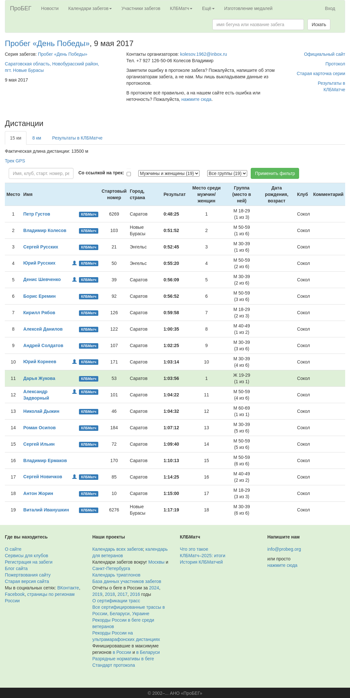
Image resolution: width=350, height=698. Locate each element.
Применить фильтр (275, 173)
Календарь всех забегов (117, 549)
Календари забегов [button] (90, 8)
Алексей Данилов (43, 329)
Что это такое (194, 549)
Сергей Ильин (38, 444)
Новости (50, 8)
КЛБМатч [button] (181, 8)
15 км (15, 138)
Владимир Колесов (44, 230)
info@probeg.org (284, 549)
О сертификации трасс (116, 600)
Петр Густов (36, 214)
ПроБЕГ (21, 8)
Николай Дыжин (41, 411)
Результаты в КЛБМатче (77, 138)
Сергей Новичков (42, 476)
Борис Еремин (39, 296)
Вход (330, 8)
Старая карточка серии (321, 73)
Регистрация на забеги (29, 562)
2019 (97, 594)
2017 (122, 594)
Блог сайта (16, 568)
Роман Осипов (39, 427)
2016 (135, 594)
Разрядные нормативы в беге (123, 658)
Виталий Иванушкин (46, 509)
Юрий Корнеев (39, 361)
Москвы (156, 562)
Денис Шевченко (42, 279)
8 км (36, 138)
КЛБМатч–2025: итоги (202, 555)
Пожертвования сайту (28, 574)
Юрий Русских (39, 263)
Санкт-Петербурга (111, 568)
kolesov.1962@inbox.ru (203, 54)
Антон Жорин (38, 493)
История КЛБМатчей (201, 562)
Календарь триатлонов (116, 574)
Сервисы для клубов (26, 555)
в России (122, 652)
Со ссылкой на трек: (101, 172)
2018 (110, 594)
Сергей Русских (40, 246)
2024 (154, 587)
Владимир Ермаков (45, 460)
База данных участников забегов (126, 581)
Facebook (14, 594)
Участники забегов (141, 8)
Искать (319, 24)
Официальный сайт (324, 54)
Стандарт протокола (113, 665)
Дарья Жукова (39, 378)
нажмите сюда (196, 99)
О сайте (13, 549)
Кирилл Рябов (39, 312)
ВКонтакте (68, 587)
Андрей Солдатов (43, 345)
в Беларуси (148, 652)
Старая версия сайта (27, 581)
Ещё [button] (208, 8)
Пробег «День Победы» (47, 43)
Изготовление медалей (248, 8)
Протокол (335, 63)
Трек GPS (15, 160)
